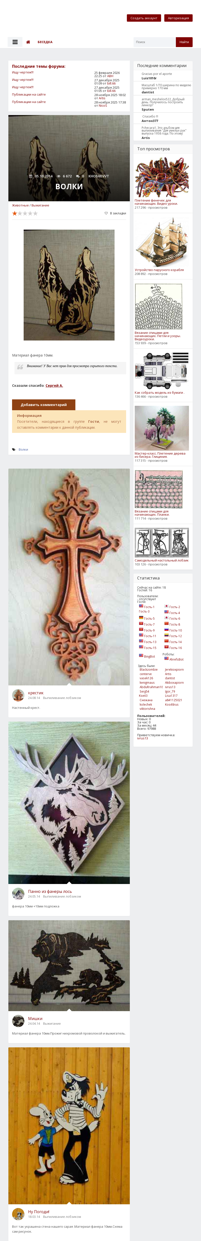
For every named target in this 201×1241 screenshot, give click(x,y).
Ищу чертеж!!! (23, 72)
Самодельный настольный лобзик (162, 560)
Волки (23, 449)
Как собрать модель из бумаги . (159, 392)
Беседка (45, 42)
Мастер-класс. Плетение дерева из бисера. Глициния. (160, 455)
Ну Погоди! (38, 1211)
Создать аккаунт (144, 18)
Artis (102, 98)
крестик (36, 692)
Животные (20, 205)
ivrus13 (142, 738)
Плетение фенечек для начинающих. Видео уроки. (156, 202)
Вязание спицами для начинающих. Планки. (152, 513)
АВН (110, 76)
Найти (184, 42)
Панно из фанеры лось (50, 891)
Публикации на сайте (29, 94)
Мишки (35, 1018)
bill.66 (111, 83)
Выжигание (40, 205)
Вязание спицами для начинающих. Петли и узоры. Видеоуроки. (158, 336)
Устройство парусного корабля (159, 270)
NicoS (103, 105)
